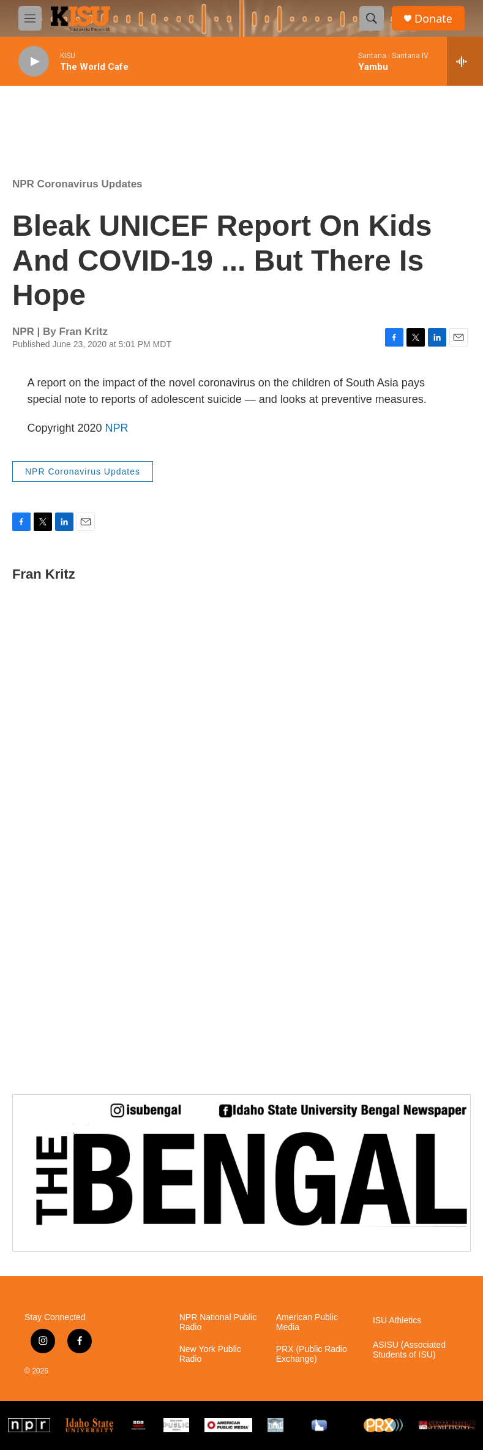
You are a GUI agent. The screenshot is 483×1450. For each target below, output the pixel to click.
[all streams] (465, 61)
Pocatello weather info (196, 117)
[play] (33, 61)
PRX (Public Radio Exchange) (311, 1354)
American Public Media (307, 1322)
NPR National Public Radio (218, 1322)
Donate (433, 18)
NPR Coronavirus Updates (77, 184)
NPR (117, 428)
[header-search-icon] (371, 18)
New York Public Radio (210, 1354)
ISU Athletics (397, 1320)
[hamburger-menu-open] (30, 18)
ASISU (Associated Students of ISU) (409, 1349)
